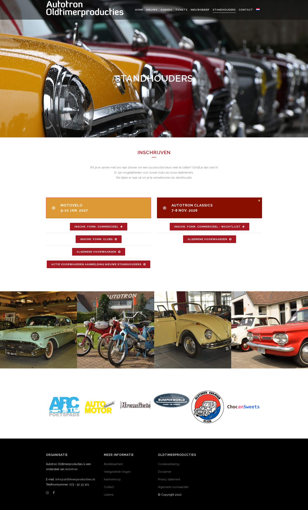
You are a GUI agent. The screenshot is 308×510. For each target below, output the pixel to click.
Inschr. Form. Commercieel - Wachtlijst (209, 226)
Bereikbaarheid (113, 464)
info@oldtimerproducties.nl (75, 479)
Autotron (71, 469)
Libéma (108, 494)
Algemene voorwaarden (173, 487)
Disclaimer (164, 471)
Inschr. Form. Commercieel (98, 226)
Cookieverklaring (168, 464)
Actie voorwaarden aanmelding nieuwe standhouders (98, 264)
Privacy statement (169, 479)
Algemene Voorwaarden (99, 251)
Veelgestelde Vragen (117, 471)
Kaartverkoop (112, 479)
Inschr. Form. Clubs (98, 239)
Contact (109, 487)
